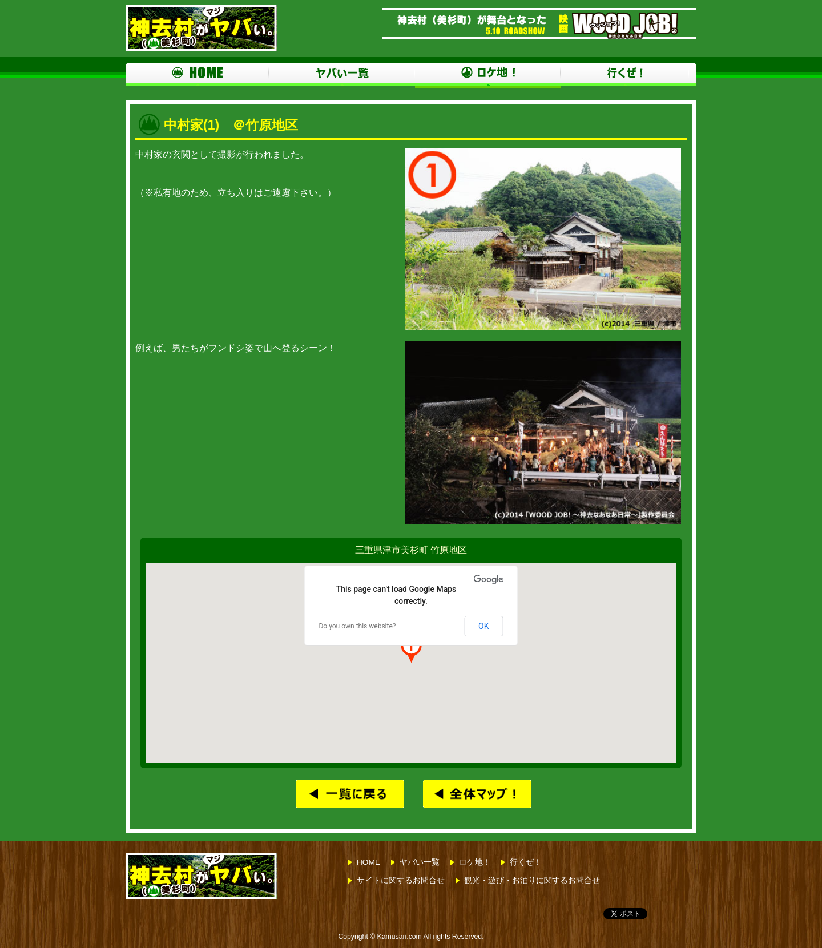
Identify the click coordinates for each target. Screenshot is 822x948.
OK (483, 626)
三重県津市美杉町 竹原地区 (411, 550)
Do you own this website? (357, 626)
